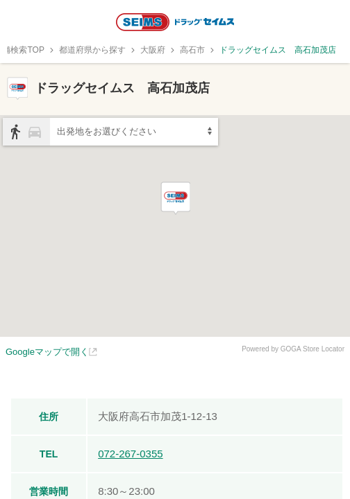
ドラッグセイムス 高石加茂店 (277, 50)
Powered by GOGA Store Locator (293, 349)
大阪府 (152, 50)
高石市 (192, 50)
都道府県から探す (92, 50)
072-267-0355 (130, 453)
